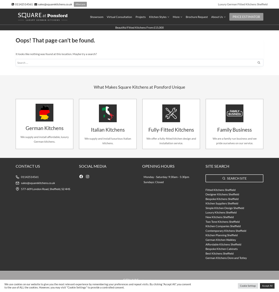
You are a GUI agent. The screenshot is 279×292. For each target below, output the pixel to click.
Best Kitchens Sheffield (220, 253)
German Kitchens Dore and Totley (226, 257)
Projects (141, 16)
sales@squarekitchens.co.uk (38, 183)
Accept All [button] (267, 285)
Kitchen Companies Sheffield (223, 226)
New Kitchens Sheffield (220, 217)
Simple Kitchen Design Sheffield (225, 208)
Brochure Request (197, 16)
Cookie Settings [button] (248, 285)
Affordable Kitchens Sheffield (223, 244)
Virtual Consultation (119, 16)
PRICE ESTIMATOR (246, 17)
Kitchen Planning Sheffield (222, 235)
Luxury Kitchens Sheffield (221, 212)
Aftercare (80, 4)
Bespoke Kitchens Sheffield (222, 199)
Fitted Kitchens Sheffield (221, 189)
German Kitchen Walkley (221, 239)
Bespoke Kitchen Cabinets (222, 248)
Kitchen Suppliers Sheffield (222, 203)
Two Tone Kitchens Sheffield (223, 221)
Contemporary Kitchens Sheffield (226, 230)
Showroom (96, 16)
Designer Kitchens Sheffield (222, 194)
